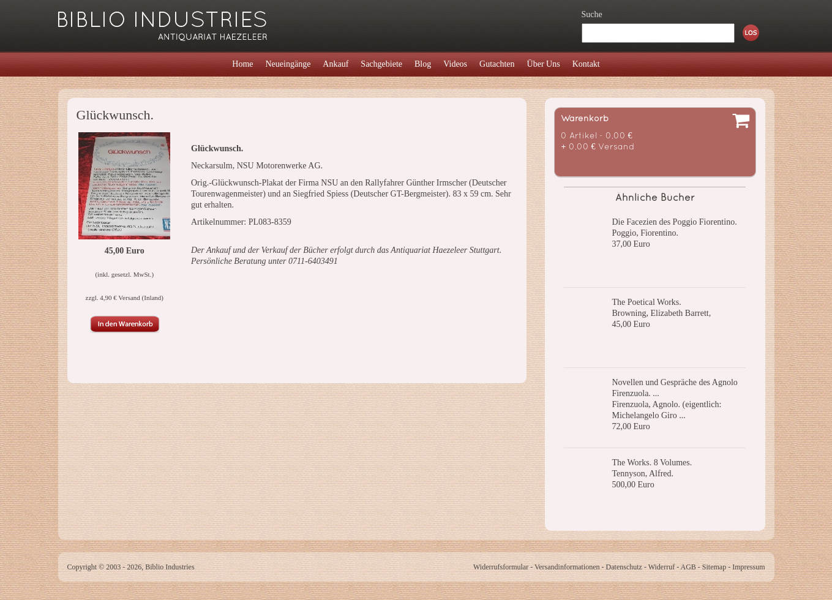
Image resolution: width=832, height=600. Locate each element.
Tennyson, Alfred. (643, 473)
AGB (688, 567)
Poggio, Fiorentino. (645, 233)
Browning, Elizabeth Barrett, (661, 313)
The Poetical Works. (646, 302)
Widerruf (661, 567)
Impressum (748, 567)
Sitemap (714, 567)
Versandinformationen (567, 567)
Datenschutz (624, 567)
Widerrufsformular (500, 567)
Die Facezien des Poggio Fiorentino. (674, 222)
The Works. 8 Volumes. (652, 462)
